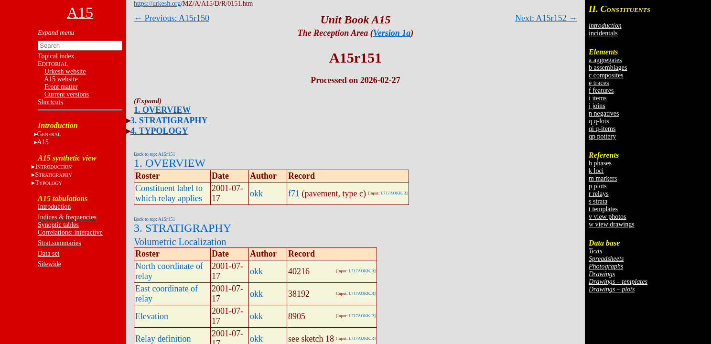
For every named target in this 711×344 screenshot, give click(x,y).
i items (598, 98)
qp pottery (602, 136)
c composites (606, 75)
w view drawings (612, 224)
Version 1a (392, 33)
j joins (597, 105)
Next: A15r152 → (546, 18)
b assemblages (608, 67)
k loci (596, 170)
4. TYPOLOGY (159, 131)
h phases (600, 163)
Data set (48, 253)
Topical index (56, 56)
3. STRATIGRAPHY (169, 120)
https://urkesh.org (157, 3)
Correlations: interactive (70, 232)
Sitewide (49, 264)
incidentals (603, 33)
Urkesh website (65, 71)
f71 (294, 193)
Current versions (66, 94)
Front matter (61, 86)
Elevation (151, 316)
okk (256, 193)
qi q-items (602, 128)
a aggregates (605, 60)
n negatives (604, 113)
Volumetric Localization (180, 241)
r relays (599, 193)
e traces (599, 82)
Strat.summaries (59, 243)
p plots (598, 186)
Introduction (54, 206)
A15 (43, 142)
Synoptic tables (58, 224)
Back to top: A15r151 (154, 154)
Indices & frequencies (67, 217)
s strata (598, 201)
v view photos (607, 216)
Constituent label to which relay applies (169, 193)
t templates (603, 209)
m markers (603, 178)
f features (601, 90)
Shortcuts (50, 102)
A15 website (60, 79)
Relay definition (163, 339)
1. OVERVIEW (162, 110)
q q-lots (599, 121)
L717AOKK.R (393, 193)
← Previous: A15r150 (171, 18)
